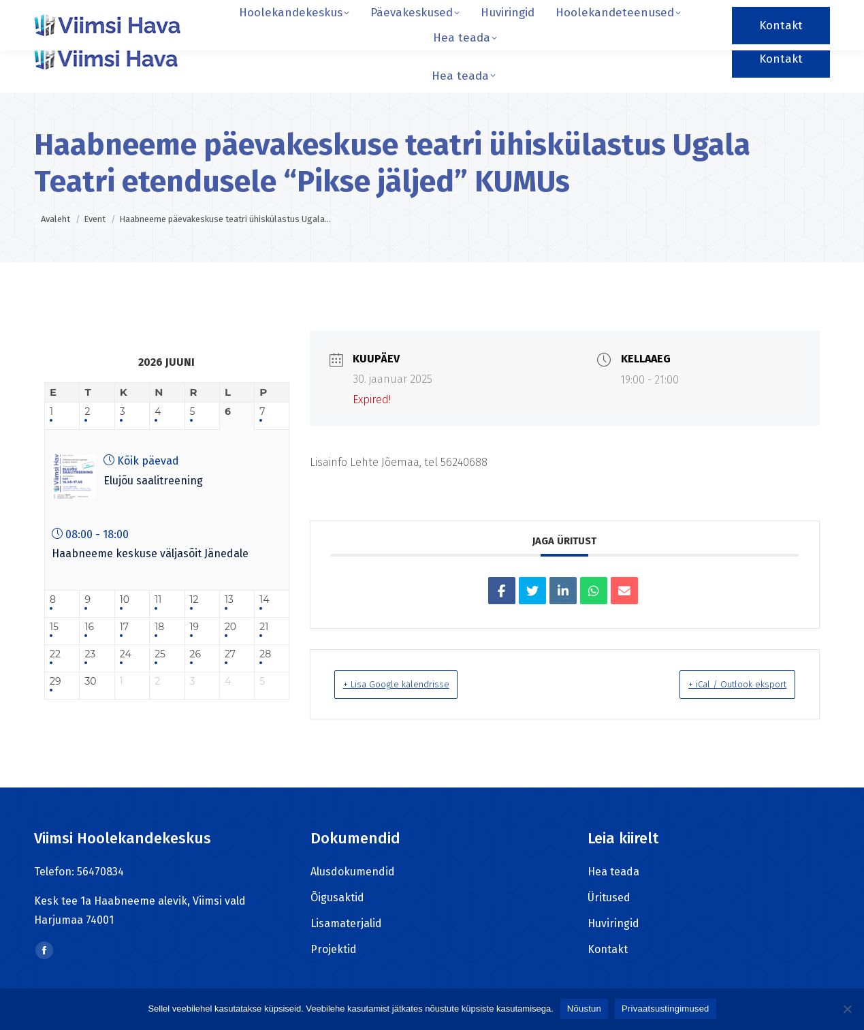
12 (194, 600)
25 (160, 654)
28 (265, 654)
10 (124, 600)
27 (230, 654)
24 (125, 654)
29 (55, 681)
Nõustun (584, 1008)
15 (54, 627)
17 (124, 627)
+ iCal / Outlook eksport (719, 684)
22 (55, 654)
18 (159, 627)
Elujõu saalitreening (153, 480)
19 (194, 627)
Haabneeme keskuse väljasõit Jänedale (150, 553)
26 (195, 654)
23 (89, 654)
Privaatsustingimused (665, 1008)
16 (89, 627)
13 (229, 600)
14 (264, 600)
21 (263, 627)
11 (158, 600)
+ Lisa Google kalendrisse (413, 684)
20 (230, 627)
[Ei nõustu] (847, 1009)
